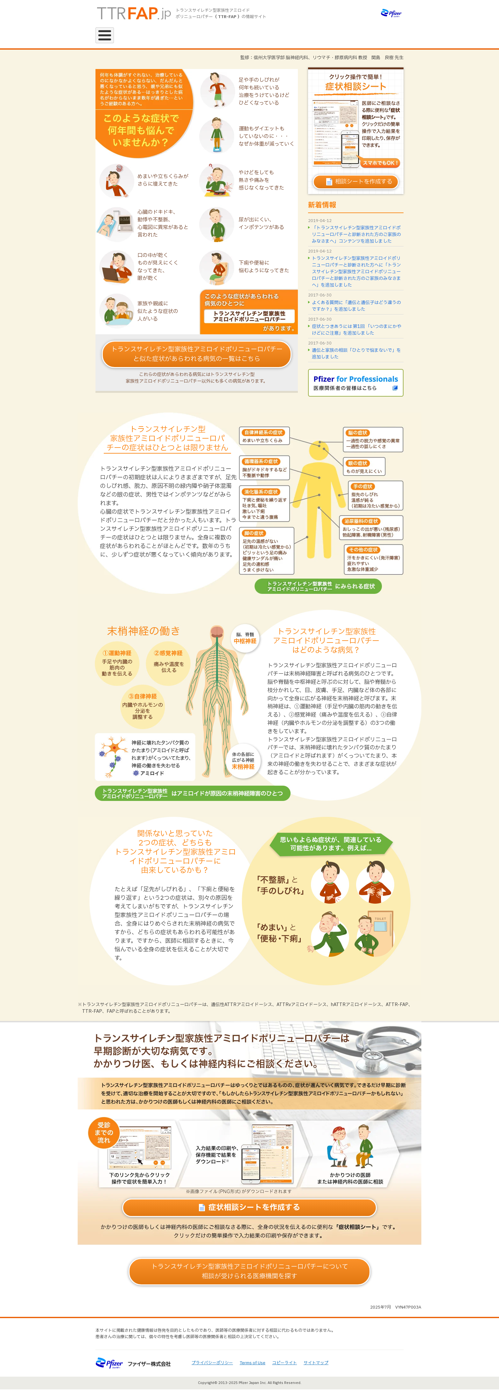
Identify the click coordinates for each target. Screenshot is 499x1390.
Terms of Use (252, 1363)
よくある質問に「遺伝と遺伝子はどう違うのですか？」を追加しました (356, 306)
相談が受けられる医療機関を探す (249, 1272)
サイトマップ (316, 1363)
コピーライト (284, 1363)
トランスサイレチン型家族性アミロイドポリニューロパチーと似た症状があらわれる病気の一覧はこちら (197, 355)
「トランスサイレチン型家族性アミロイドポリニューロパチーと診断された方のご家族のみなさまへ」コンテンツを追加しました (356, 235)
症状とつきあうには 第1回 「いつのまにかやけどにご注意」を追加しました (356, 330)
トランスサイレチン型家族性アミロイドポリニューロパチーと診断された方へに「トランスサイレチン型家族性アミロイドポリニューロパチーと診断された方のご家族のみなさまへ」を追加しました (356, 272)
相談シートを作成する (363, 182)
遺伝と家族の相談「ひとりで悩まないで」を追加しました (356, 354)
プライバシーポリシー (212, 1363)
